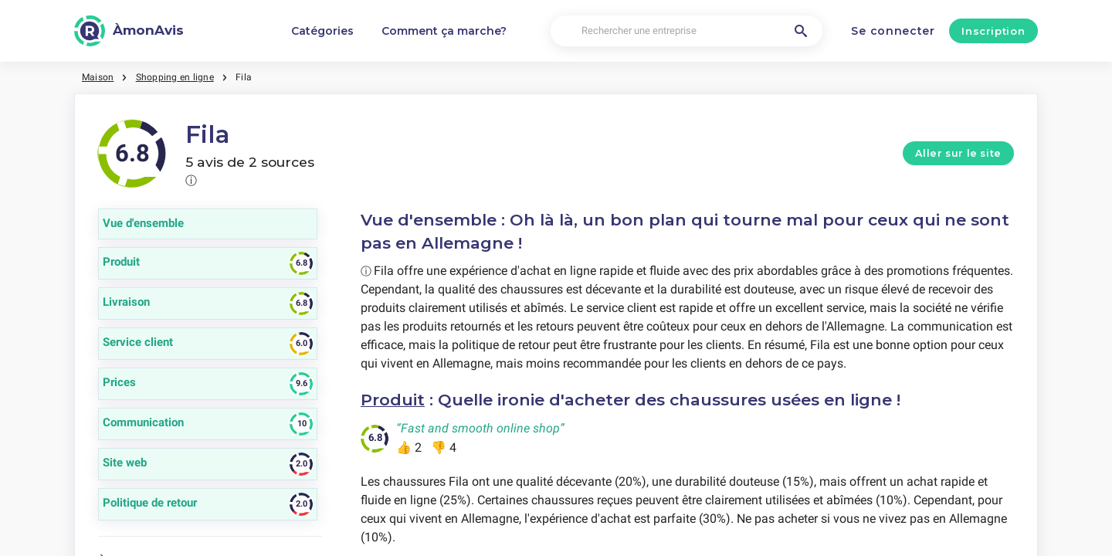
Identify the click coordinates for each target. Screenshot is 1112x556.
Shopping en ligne (175, 77)
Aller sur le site (958, 153)
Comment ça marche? (444, 31)
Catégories (322, 31)
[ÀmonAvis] (129, 31)
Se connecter (892, 31)
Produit (393, 399)
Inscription (993, 31)
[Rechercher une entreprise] (686, 31)
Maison (98, 77)
